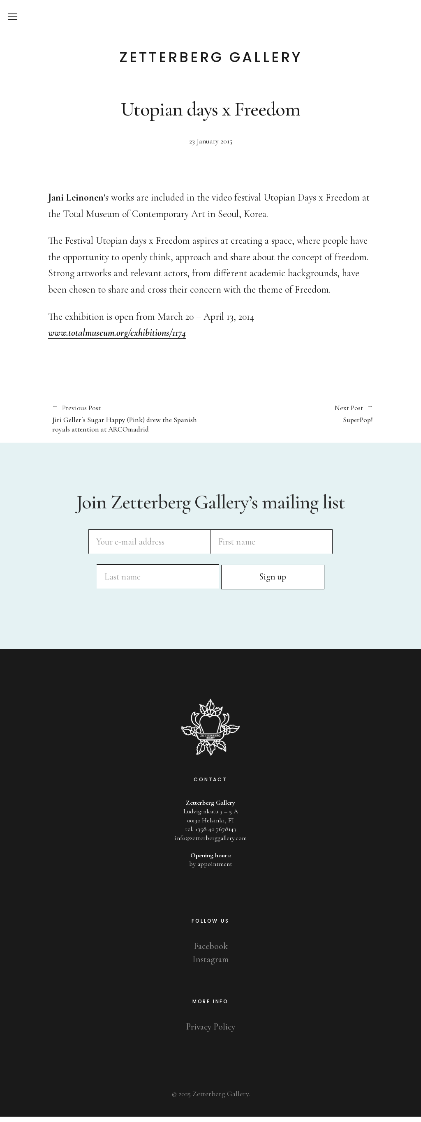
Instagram (210, 964)
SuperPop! (291, 414)
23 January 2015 (210, 140)
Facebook (210, 951)
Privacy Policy (210, 1032)
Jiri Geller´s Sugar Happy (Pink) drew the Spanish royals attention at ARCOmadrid (127, 419)
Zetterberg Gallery (210, 57)
